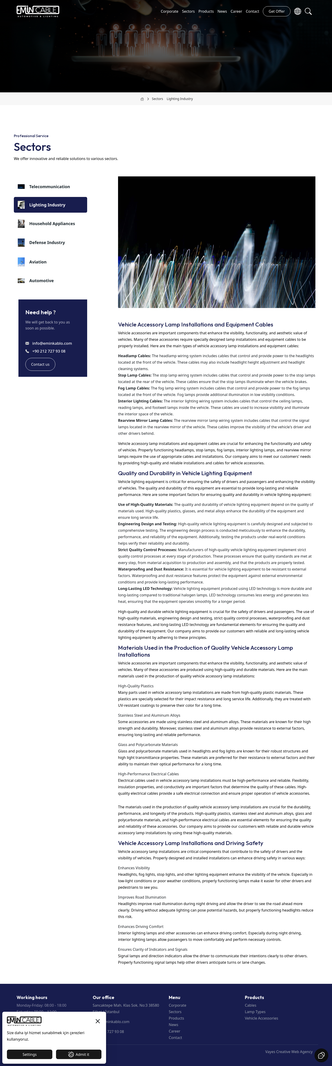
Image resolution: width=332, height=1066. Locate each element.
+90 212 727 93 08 (48, 351)
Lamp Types (255, 1011)
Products (206, 11)
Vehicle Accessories (261, 1018)
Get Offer (277, 11)
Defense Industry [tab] (41, 243)
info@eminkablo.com (52, 343)
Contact (252, 11)
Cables (250, 1005)
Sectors (188, 11)
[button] (308, 11)
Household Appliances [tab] (46, 223)
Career (236, 11)
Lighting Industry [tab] (41, 205)
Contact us (40, 364)
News (222, 11)
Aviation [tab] (32, 261)
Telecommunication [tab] (44, 186)
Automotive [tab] (36, 280)
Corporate (169, 11)
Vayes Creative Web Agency (289, 1051)
